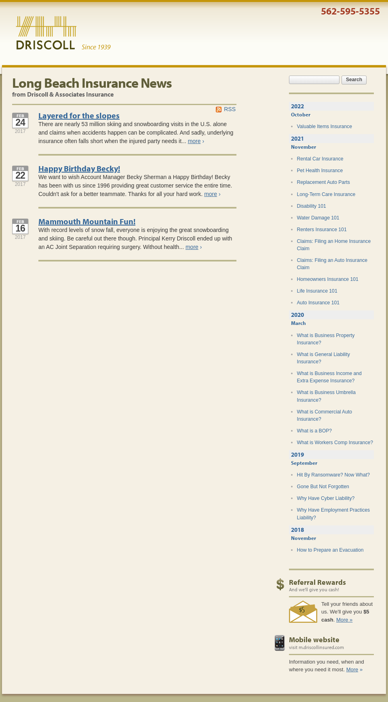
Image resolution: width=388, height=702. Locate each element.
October (300, 114)
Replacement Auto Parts (323, 182)
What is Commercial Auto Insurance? (324, 415)
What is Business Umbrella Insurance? (326, 396)
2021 (297, 138)
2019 (297, 454)
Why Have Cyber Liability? (326, 498)
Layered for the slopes (79, 115)
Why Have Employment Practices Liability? (333, 513)
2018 (297, 529)
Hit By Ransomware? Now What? (333, 475)
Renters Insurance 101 (322, 229)
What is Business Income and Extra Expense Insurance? (329, 377)
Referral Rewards (317, 582)
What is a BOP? (314, 431)
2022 (297, 106)
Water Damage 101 (318, 218)
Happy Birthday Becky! (79, 168)
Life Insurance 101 (317, 291)
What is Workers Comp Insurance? (335, 442)
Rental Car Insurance (320, 159)
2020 (297, 314)
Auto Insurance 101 (318, 303)
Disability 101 (311, 206)
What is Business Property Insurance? (326, 339)
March (298, 323)
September (304, 463)
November (303, 146)
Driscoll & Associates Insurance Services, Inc (63, 33)
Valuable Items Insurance (324, 126)
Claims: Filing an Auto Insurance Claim (332, 263)
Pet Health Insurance (320, 170)
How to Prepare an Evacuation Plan (330, 553)
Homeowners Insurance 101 (327, 279)
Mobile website (314, 639)
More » (344, 620)
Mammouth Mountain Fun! (86, 221)
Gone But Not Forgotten (323, 486)
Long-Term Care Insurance (326, 194)
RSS (230, 109)
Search (354, 79)
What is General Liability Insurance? (323, 358)
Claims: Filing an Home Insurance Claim (334, 244)
